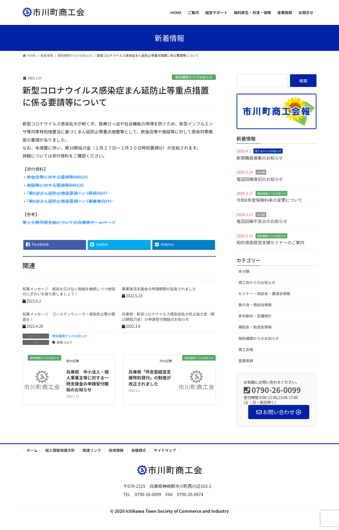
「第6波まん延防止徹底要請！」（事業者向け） (70, 201)
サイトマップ (165, 450)
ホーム (32, 450)
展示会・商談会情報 (255, 304)
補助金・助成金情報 (255, 327)
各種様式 (138, 450)
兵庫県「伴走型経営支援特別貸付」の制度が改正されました (149, 378)
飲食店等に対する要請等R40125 (57, 177)
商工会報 (245, 349)
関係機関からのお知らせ (194, 77)
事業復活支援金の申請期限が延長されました (159, 288)
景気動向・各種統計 (255, 315)
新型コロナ (65, 342)
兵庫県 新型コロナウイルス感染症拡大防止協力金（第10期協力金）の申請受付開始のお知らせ (168, 316)
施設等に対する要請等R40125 (55, 185)
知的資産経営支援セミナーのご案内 (270, 242)
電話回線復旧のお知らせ (260, 179)
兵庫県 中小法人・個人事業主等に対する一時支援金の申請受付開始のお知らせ (87, 381)
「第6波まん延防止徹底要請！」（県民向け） (68, 193)
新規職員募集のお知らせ (260, 158)
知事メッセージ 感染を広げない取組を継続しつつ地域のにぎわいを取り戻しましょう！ (69, 291)
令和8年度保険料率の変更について (269, 200)
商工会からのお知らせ (268, 151)
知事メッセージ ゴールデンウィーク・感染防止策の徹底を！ (69, 316)
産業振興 (245, 360)
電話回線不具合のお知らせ (262, 221)
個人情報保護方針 (60, 450)
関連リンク (92, 450)
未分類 (261, 172)
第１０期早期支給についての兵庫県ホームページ (69, 222)
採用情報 (116, 450)
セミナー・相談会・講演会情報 (264, 293)
